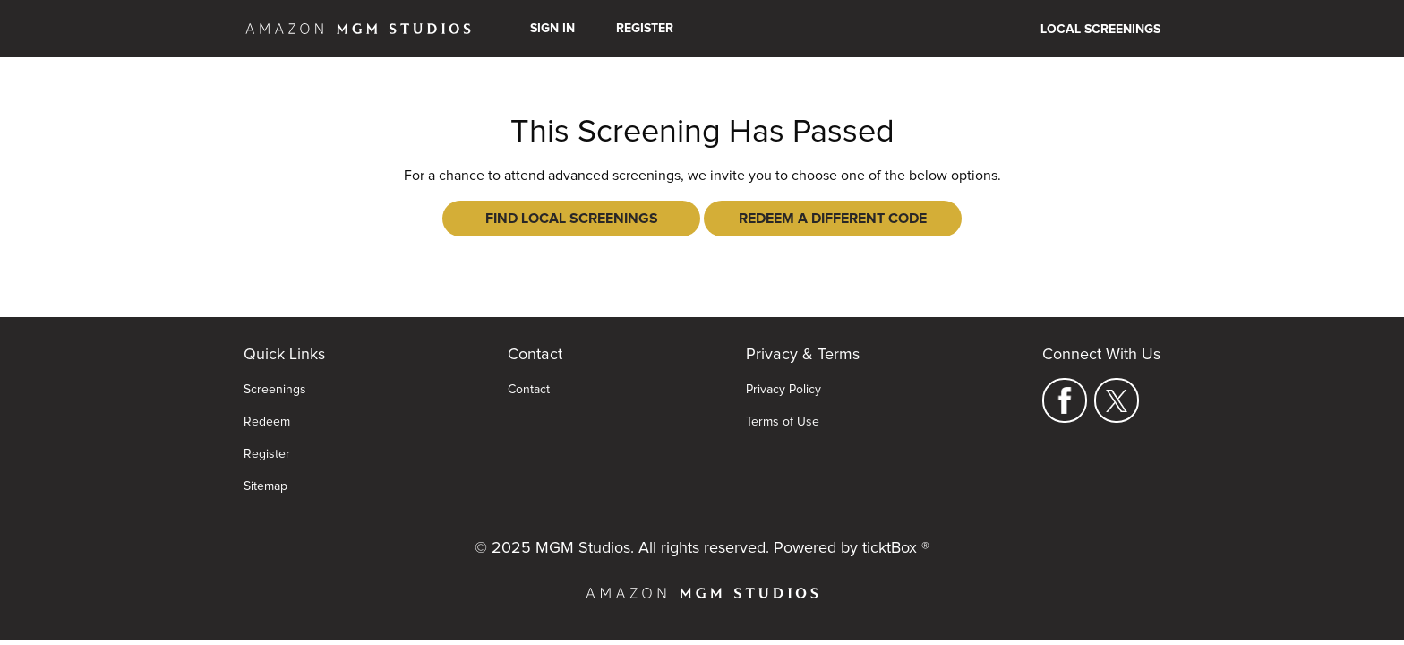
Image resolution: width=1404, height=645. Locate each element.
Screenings (275, 389)
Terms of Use (782, 422)
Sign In (552, 28)
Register (644, 28)
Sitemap (265, 486)
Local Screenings (1100, 29)
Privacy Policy (783, 389)
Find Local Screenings (571, 218)
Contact (529, 389)
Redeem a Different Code (833, 218)
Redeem (267, 422)
